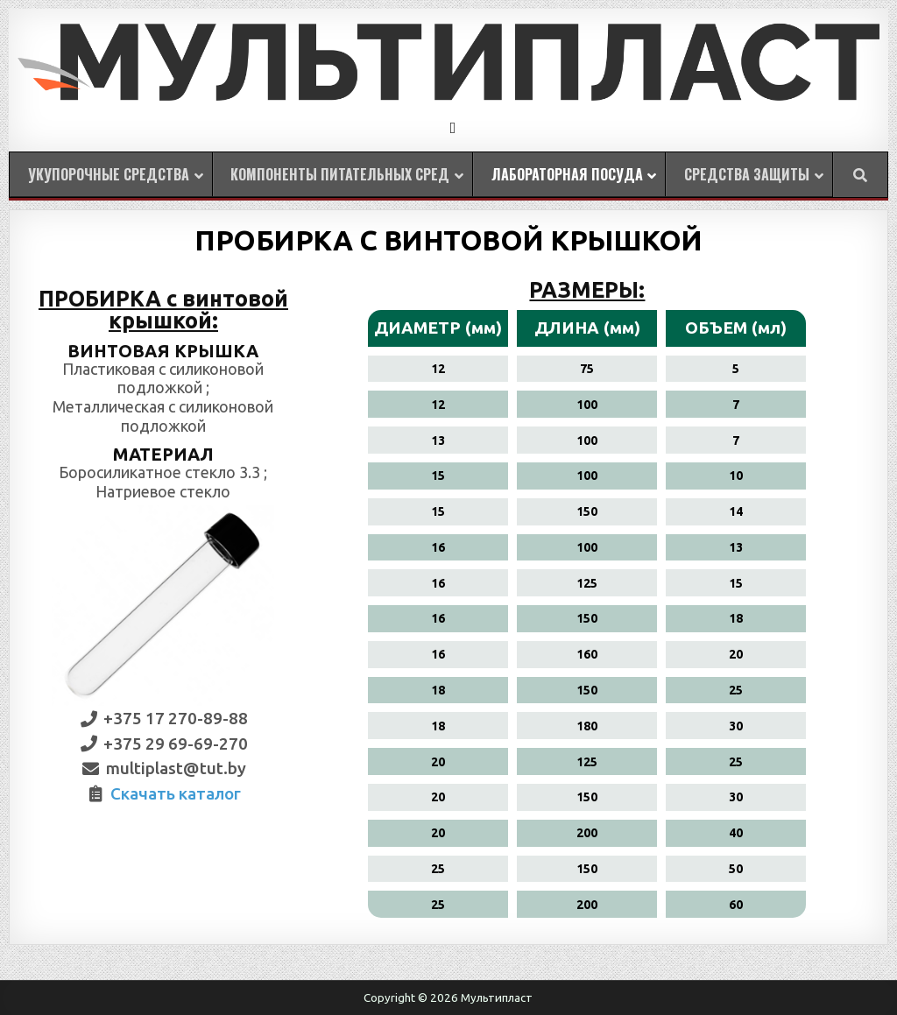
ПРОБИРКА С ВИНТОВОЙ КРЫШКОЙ (448, 240)
